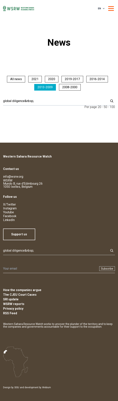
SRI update (11, 299)
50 (105, 107)
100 (112, 107)
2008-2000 (69, 87)
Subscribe (107, 268)
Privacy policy (13, 308)
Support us (19, 234)
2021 (35, 79)
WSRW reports (13, 304)
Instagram (10, 208)
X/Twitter (9, 204)
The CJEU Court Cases (20, 294)
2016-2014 (97, 79)
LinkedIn (9, 220)
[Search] (54, 101)
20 (99, 107)
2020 (51, 79)
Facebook (9, 216)
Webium (46, 387)
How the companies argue (22, 290)
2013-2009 (45, 87)
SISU (16, 387)
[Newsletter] (50, 268)
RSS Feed (10, 313)
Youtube (8, 212)
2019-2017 (72, 79)
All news (16, 79)
